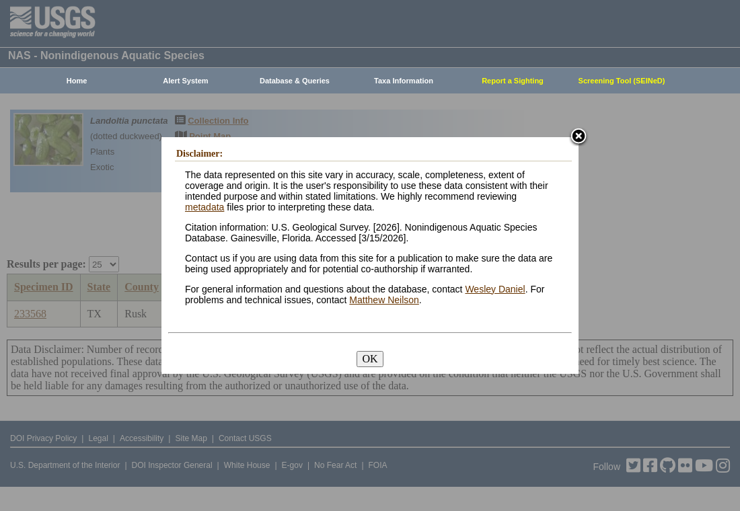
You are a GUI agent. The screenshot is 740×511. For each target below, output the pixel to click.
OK (369, 358)
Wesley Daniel (495, 289)
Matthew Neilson (384, 299)
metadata (204, 207)
